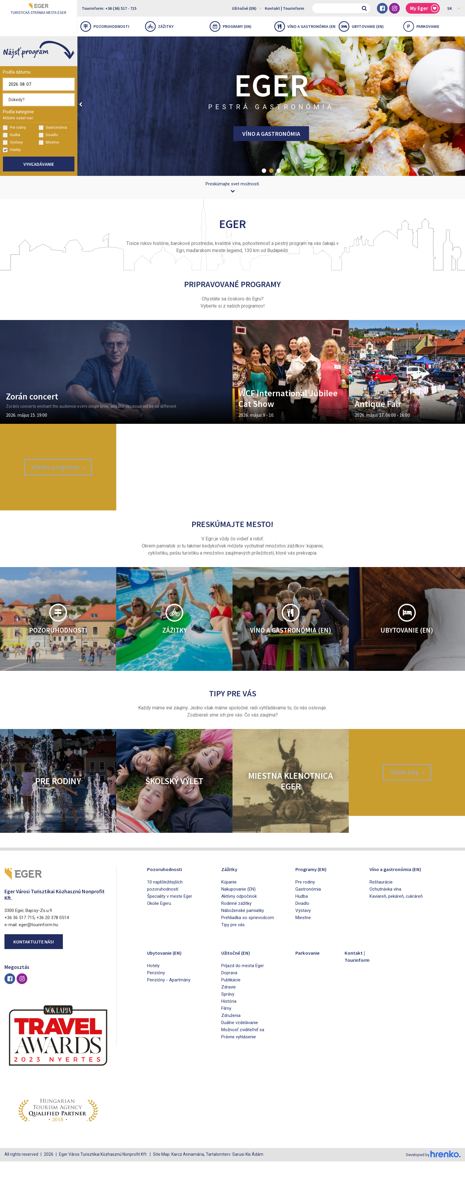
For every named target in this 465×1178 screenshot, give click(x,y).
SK (454, 8)
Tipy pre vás (233, 942)
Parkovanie (309, 969)
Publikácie (231, 997)
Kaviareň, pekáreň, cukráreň (396, 913)
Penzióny (156, 990)
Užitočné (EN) (247, 8)
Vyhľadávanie (38, 164)
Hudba (11, 135)
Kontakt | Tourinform (284, 8)
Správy (227, 1011)
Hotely (153, 983)
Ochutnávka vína (385, 906)
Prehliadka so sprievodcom (247, 934)
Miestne (49, 142)
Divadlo (48, 135)
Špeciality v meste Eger (169, 913)
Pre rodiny (14, 127)
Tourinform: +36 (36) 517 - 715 (109, 8)
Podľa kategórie (18, 114)
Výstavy (13, 142)
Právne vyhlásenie (238, 1054)
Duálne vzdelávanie (239, 1039)
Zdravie (228, 1004)
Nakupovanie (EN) (238, 906)
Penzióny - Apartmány (168, 997)
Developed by (432, 1171)
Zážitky (159, 26)
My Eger (424, 8)
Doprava (229, 990)
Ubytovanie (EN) (361, 26)
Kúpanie (229, 899)
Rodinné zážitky (236, 920)
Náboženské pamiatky (242, 927)
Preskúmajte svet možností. (233, 187)
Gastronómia (53, 127)
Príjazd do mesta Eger (242, 983)
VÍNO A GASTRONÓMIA (271, 133)
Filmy (226, 1025)
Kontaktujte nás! (33, 959)
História (228, 1018)
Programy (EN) (230, 26)
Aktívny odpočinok (239, 913)
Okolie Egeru (159, 920)
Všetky (12, 150)
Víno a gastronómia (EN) (305, 26)
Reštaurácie (381, 899)
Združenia (231, 1032)
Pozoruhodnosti (104, 26)
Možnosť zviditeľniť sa (242, 1047)
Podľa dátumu (17, 72)
